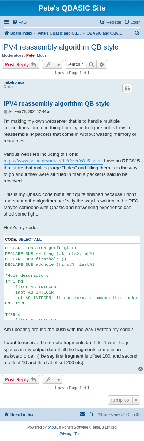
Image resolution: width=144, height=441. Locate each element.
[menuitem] (19, 22)
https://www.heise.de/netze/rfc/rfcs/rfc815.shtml (53, 161)
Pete (30, 55)
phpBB (53, 427)
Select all (30, 239)
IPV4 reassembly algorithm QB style (60, 47)
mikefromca (14, 82)
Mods (42, 55)
